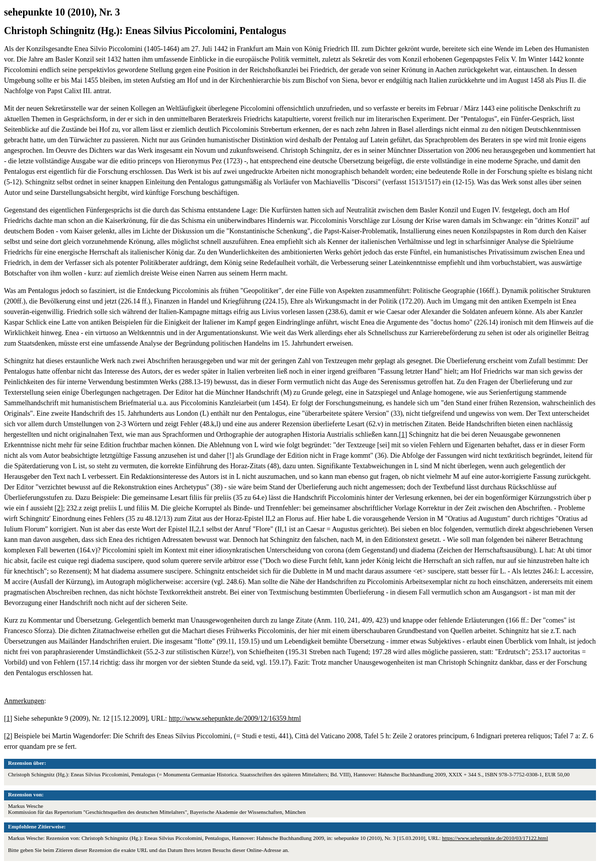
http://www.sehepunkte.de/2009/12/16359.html (235, 718)
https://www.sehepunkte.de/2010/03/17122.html (495, 838)
